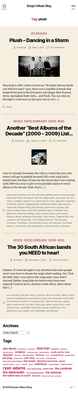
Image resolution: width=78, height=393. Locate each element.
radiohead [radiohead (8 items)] (40, 364)
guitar (52, 121)
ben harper (28, 197)
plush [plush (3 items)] (31, 364)
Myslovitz (11, 213)
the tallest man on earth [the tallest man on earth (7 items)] (17, 375)
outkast (45, 213)
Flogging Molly (32, 204)
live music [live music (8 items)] (30, 360)
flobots (20, 204)
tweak (26, 310)
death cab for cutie (45, 201)
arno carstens (13, 295)
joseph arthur (20, 210)
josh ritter (32, 210)
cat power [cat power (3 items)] (63, 349)
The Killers (22, 222)
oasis (37, 213)
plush (9, 107)
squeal (45, 307)
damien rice (29, 201)
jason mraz (50, 207)
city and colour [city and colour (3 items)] (8, 352)
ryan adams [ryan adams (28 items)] (14, 368)
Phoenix (10, 216)
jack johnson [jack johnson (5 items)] (57, 355)
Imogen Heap (24, 207)
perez (52, 213)
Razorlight (37, 216)
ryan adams (49, 216)
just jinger (57, 298)
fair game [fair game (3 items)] (17, 355)
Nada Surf (22, 213)
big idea (25, 295)
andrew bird (12, 194)
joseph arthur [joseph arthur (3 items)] (18, 358)
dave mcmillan (53, 295)
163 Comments (60, 260)
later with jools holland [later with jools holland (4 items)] (12, 361)
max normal (12, 301)
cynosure (40, 295)
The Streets (21, 226)
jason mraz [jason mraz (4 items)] (69, 355)
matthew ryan (61, 210)
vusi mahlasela (37, 310)
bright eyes (48, 197)
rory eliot (30, 304)
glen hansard (64, 204)
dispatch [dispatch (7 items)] (8, 354)
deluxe (65, 295)
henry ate (46, 298)
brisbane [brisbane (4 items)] (55, 349)
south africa (58, 304)
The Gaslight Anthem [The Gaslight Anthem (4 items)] (35, 373)
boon (32, 295)
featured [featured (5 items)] (39, 355)
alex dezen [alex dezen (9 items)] (9, 348)
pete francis (62, 213)
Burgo (23, 47)
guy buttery (35, 298)
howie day (12, 207)
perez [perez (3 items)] (18, 364)
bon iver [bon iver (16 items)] (43, 348)
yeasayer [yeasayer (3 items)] (58, 376)
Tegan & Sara (62, 216)
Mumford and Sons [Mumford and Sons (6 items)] (47, 361)
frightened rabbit (48, 204)
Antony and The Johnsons (32, 194)
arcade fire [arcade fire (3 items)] (31, 349)
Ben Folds (17, 197)
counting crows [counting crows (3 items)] (32, 352)
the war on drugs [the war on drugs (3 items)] (48, 376)
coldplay (18, 201)
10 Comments (59, 140)
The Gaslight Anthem (42, 219)
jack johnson (38, 207)
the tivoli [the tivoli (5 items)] (36, 376)
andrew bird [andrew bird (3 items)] (22, 349)
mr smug (33, 301)
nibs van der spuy (54, 301)
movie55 (23, 301)
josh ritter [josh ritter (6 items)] (29, 358)
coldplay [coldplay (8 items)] (20, 351)
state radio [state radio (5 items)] (48, 368)
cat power (60, 197)
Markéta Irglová (45, 210)
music (61, 121)
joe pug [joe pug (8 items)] (7, 357)
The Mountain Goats (38, 222)
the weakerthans (36, 226)
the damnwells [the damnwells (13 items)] (14, 372)
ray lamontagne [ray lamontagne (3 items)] (53, 364)
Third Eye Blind (52, 226)
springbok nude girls (31, 307)
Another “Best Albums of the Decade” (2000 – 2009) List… (39, 131)
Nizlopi (31, 213)
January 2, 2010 (38, 140)
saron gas (40, 304)
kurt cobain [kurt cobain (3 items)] (40, 358)
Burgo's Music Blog (39, 5)
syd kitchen (55, 307)
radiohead (27, 216)
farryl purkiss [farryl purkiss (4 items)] (28, 355)
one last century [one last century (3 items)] (8, 364)
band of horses (61, 194)
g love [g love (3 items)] (47, 355)
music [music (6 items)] (62, 361)
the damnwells (24, 219)
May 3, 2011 (38, 47)
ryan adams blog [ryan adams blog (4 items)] (34, 369)
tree (20, 310)
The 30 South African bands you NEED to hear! (39, 250)
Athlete (49, 194)
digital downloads (35, 121)
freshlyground (22, 298)
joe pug (60, 207)
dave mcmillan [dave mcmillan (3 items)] (44, 352)
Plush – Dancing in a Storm (38, 40)
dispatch (59, 201)
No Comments (57, 47)
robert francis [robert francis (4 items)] (66, 364)
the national (55, 222)
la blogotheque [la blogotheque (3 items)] (51, 358)
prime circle (18, 304)
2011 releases (39, 33)
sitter (48, 304)
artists (18, 121)
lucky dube (68, 298)
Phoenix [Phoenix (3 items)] (24, 364)
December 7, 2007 (38, 260)
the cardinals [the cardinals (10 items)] (63, 368)
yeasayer (65, 226)
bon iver (38, 197)
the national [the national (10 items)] (53, 372)
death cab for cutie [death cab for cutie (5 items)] (60, 352)
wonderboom (52, 310)
